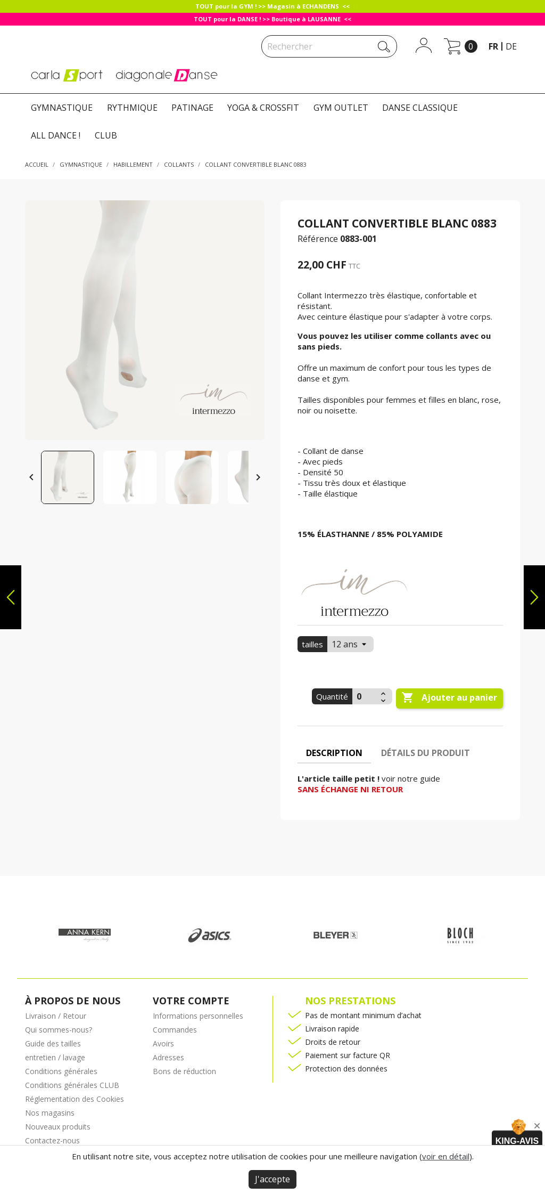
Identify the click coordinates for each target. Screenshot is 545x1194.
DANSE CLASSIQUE (420, 107)
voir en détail (445, 1156)
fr (493, 46)
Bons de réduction (184, 1071)
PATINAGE (192, 107)
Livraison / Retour (55, 1016)
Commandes (175, 1030)
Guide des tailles (53, 1043)
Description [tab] (334, 753)
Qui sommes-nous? (58, 1030)
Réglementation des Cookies (74, 1099)
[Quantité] (365, 696)
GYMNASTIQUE (62, 107)
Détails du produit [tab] (425, 753)
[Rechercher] (329, 46)
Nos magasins (50, 1113)
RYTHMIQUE (132, 107)
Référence (318, 238)
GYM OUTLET (340, 107)
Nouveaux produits (57, 1127)
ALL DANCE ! (55, 135)
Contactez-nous (52, 1140)
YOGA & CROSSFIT (263, 107)
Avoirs (163, 1043)
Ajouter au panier (449, 698)
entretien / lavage (55, 1057)
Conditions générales (61, 1071)
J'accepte (272, 1179)
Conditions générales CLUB (72, 1085)
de (511, 46)
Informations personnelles (198, 1016)
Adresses (168, 1057)
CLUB (106, 135)
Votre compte (191, 1000)
